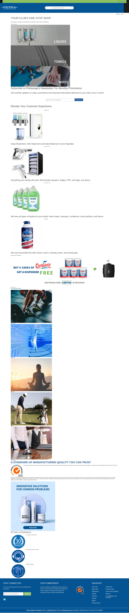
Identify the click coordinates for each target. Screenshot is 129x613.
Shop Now (13, 287)
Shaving (46, 219)
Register (118, 14)
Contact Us (109, 586)
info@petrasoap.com (67, 610)
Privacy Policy (110, 589)
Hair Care (95, 586)
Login (122, 14)
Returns (108, 593)
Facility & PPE (47, 146)
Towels (94, 598)
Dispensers (46, 110)
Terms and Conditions (112, 591)
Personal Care (47, 182)
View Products (14, 24)
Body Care (95, 589)
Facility (94, 593)
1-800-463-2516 (51, 610)
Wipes (94, 600)
